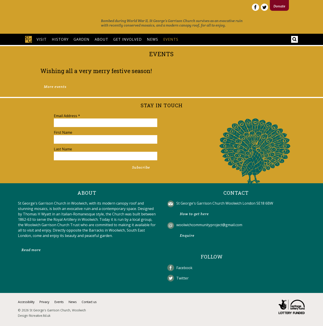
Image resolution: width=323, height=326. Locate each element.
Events (170, 39)
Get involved (127, 39)
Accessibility (26, 302)
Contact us (89, 302)
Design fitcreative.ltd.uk (34, 315)
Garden (81, 39)
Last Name (63, 149)
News (152, 39)
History (60, 39)
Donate (279, 6)
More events (55, 86)
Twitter (182, 278)
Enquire (187, 235)
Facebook (184, 267)
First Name (63, 132)
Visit (42, 39)
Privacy (44, 302)
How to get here (194, 214)
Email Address (67, 115)
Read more (31, 250)
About (101, 39)
